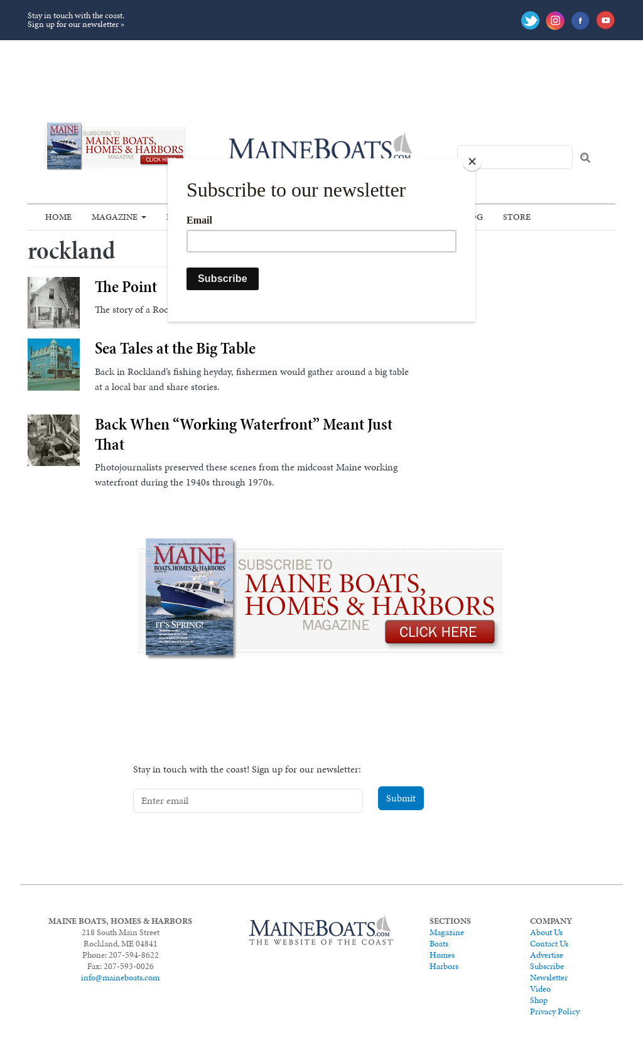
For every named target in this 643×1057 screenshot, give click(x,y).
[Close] (472, 161)
